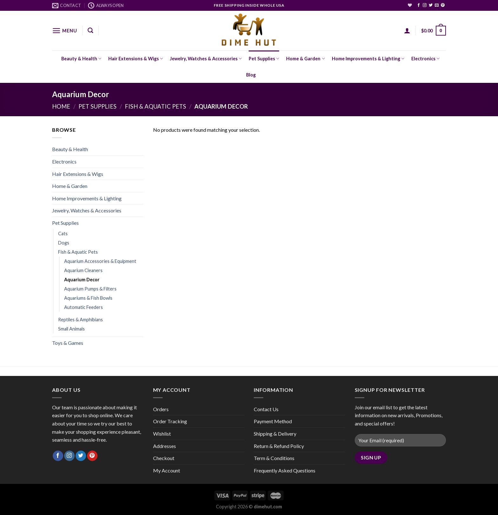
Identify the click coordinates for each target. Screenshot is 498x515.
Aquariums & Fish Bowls (88, 298)
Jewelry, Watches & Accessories (206, 59)
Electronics (425, 59)
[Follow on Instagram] (425, 5)
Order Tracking (170, 421)
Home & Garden (305, 59)
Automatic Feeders (83, 307)
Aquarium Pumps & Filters (90, 288)
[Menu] (64, 30)
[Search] (90, 30)
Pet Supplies (264, 59)
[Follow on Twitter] (431, 5)
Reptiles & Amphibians (80, 319)
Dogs (63, 242)
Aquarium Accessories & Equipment (100, 261)
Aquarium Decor (81, 279)
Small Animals (71, 328)
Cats (63, 233)
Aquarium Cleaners (83, 270)
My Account (166, 470)
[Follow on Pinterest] (443, 5)
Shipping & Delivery (275, 434)
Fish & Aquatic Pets (155, 106)
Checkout (163, 458)
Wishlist (162, 434)
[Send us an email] (437, 5)
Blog (251, 74)
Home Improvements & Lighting (368, 59)
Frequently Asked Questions (284, 470)
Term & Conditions (274, 458)
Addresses (164, 446)
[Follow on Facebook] (419, 5)
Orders (161, 409)
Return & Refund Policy (279, 446)
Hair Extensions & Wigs (135, 59)
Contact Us (266, 409)
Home (61, 106)
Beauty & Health (81, 59)
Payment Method (273, 421)
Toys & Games (67, 343)
